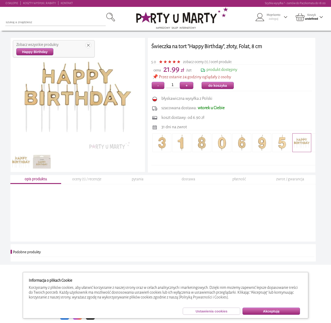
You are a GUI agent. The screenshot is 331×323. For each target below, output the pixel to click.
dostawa (188, 179)
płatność (239, 179)
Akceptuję (271, 311)
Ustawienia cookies (211, 311)
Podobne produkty (27, 252)
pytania (137, 179)
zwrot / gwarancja (290, 179)
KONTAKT (67, 3)
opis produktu (36, 179)
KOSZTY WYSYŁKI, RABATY (39, 3)
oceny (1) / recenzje (86, 179)
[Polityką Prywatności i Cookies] (203, 297)
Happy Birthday (35, 52)
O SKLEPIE (12, 3)
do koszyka (217, 85)
